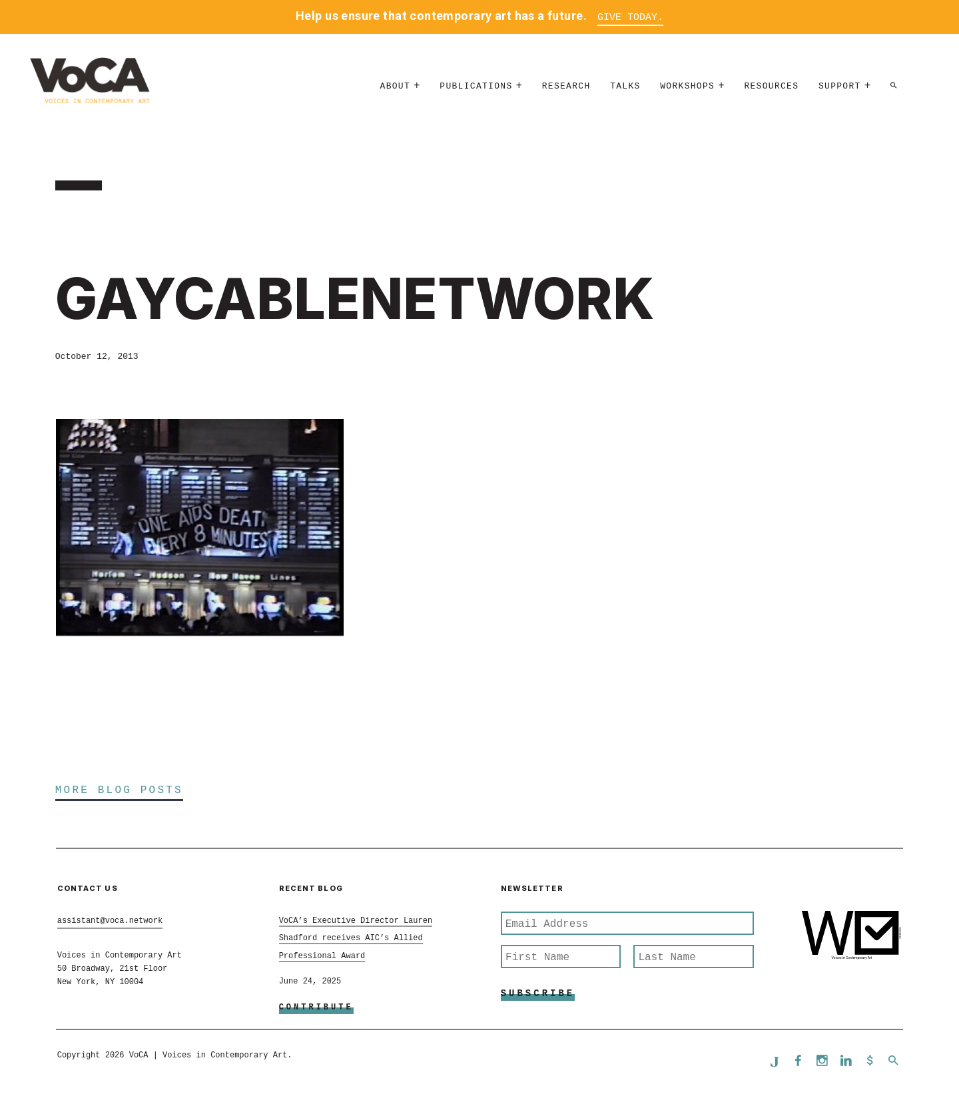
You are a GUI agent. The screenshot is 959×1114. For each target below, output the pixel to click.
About (395, 90)
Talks (625, 90)
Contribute (316, 1008)
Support (839, 90)
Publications (476, 90)
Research (566, 90)
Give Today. (630, 17)
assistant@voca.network (109, 921)
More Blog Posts (119, 791)
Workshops (687, 90)
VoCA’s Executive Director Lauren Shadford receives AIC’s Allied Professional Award (355, 939)
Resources (771, 90)
